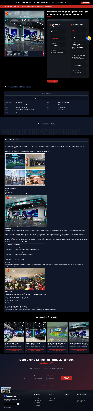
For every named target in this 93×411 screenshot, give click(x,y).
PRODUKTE (9, 6)
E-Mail (35, 375)
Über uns (28, 2)
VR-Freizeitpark (16, 6)
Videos (23, 2)
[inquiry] (18, 404)
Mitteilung (50, 375)
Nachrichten (65, 397)
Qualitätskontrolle (46, 2)
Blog (64, 398)
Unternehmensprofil (52, 397)
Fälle (64, 400)
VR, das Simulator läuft (38, 397)
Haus (5, 6)
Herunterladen (80, 397)
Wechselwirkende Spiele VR (39, 403)
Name (22, 375)
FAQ (78, 398)
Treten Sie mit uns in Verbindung (60, 2)
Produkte (18, 2)
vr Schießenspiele (37, 400)
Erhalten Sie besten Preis (14, 350)
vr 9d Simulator (37, 398)
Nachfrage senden (66, 378)
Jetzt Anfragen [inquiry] (85, 2)
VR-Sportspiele (37, 405)
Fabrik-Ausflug (36, 2)
